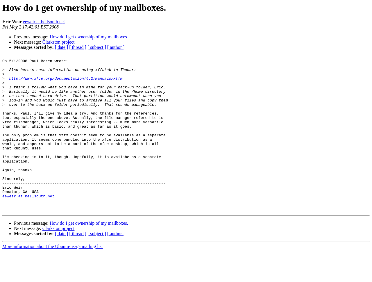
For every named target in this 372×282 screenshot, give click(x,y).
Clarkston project (58, 42)
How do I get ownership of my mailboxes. (89, 36)
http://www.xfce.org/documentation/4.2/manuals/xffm (65, 82)
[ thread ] (77, 47)
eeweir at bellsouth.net (44, 21)
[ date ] (61, 47)
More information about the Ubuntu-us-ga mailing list (52, 276)
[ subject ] (96, 47)
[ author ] (116, 47)
